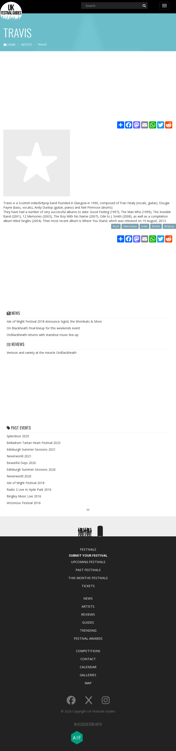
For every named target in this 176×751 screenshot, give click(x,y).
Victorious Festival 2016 (24, 503)
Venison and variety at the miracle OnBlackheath (41, 352)
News (88, 598)
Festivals (88, 549)
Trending (88, 630)
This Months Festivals (88, 578)
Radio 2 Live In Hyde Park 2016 (29, 489)
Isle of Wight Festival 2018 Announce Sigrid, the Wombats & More (54, 321)
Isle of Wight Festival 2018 (25, 483)
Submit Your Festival (88, 555)
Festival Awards (88, 638)
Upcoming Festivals (88, 562)
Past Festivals (88, 570)
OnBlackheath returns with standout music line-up (42, 335)
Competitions (88, 651)
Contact (88, 659)
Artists (88, 606)
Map (88, 683)
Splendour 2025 (18, 436)
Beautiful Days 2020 (21, 463)
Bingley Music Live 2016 (24, 496)
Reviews (88, 614)
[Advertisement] (88, 87)
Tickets (88, 586)
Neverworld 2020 (19, 476)
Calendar (88, 667)
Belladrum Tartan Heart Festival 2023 (33, 443)
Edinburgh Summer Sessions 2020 (31, 469)
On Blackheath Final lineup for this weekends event (43, 328)
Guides (88, 622)
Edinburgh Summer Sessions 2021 (31, 449)
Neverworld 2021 (19, 456)
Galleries (88, 675)
